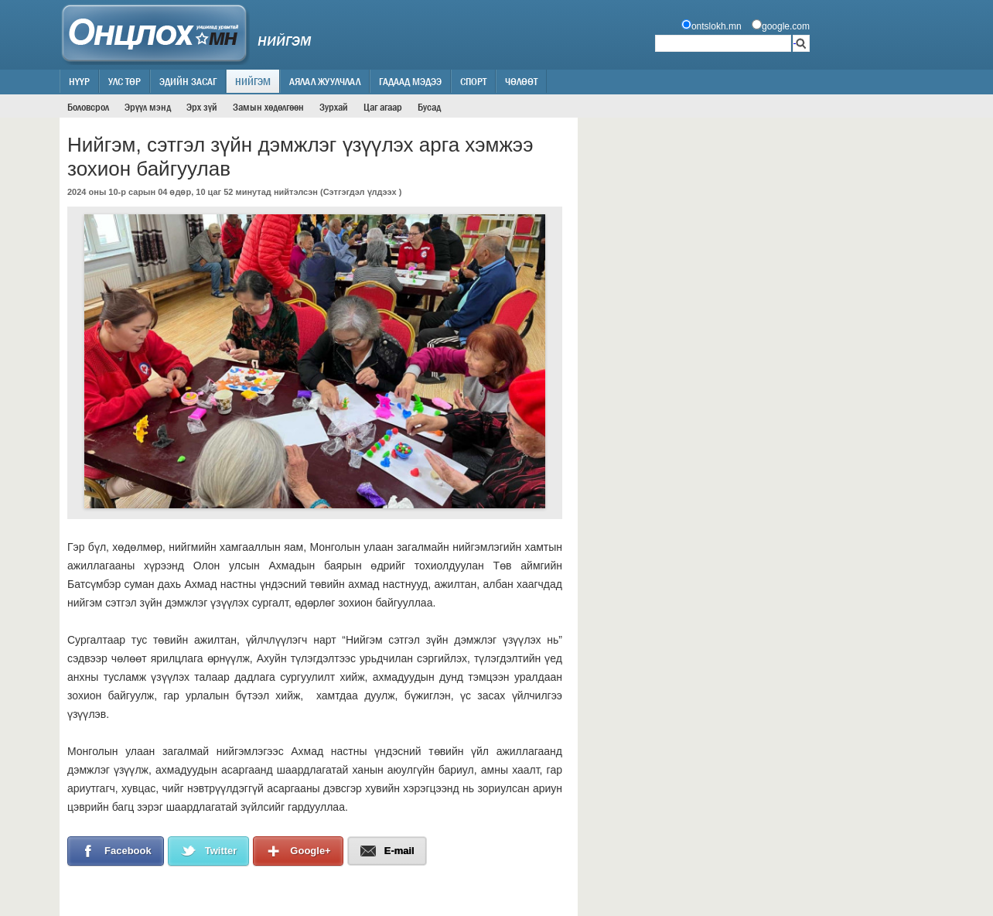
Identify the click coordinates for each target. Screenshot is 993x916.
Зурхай (333, 107)
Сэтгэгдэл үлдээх (360, 192)
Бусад (429, 107)
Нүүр (79, 81)
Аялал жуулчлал (324, 81)
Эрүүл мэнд (148, 107)
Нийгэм (253, 81)
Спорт (473, 81)
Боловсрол (88, 107)
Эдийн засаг (188, 81)
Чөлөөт (521, 81)
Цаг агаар (382, 107)
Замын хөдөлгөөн (268, 107)
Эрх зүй (201, 107)
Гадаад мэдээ (410, 81)
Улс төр (124, 81)
